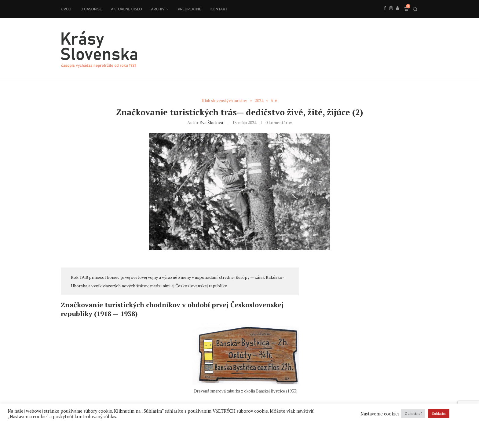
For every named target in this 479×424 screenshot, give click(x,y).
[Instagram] (391, 15)
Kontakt (219, 9)
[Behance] (397, 15)
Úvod (66, 9)
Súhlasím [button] (439, 413)
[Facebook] (385, 15)
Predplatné (189, 9)
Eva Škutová (211, 122)
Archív (158, 9)
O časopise (91, 9)
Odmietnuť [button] (413, 413)
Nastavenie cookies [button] (380, 414)
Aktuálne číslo (126, 9)
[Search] (415, 9)
